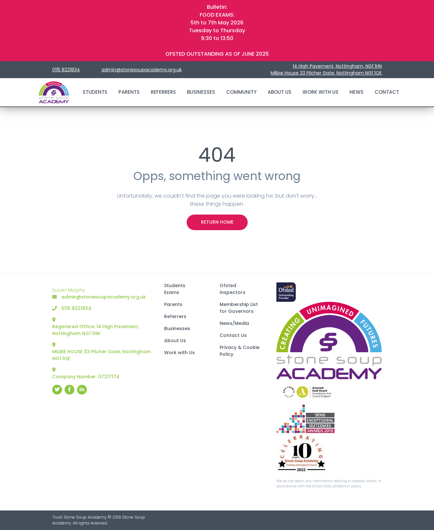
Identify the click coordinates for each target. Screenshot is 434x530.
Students (95, 92)
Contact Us (233, 335)
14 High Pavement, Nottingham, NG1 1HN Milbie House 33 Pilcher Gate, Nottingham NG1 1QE (326, 69)
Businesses (201, 92)
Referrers (163, 92)
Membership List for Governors (239, 307)
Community (241, 92)
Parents (129, 92)
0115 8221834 (66, 69)
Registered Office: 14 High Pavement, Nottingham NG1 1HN (95, 327)
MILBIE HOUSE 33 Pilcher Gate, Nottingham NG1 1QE (101, 352)
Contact (387, 92)
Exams (171, 292)
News (356, 92)
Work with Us (320, 92)
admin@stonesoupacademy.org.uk (141, 69)
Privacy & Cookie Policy (239, 350)
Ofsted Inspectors (232, 289)
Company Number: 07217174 (85, 374)
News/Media (234, 323)
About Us (279, 92)
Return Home (217, 222)
